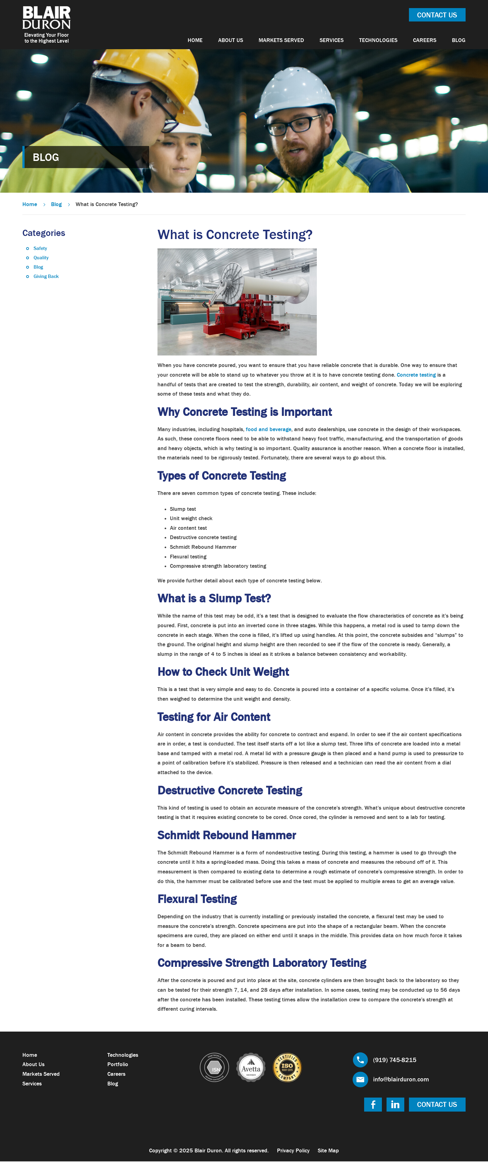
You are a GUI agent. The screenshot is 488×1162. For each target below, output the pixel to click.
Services (332, 40)
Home (195, 40)
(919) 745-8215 (394, 1060)
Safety (40, 249)
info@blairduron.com (401, 1079)
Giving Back (46, 277)
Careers (424, 40)
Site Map (328, 1151)
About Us (230, 40)
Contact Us (437, 15)
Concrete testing (416, 375)
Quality (41, 258)
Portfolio (117, 1065)
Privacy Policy (293, 1151)
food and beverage (268, 429)
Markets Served (281, 40)
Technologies (378, 40)
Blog (459, 40)
